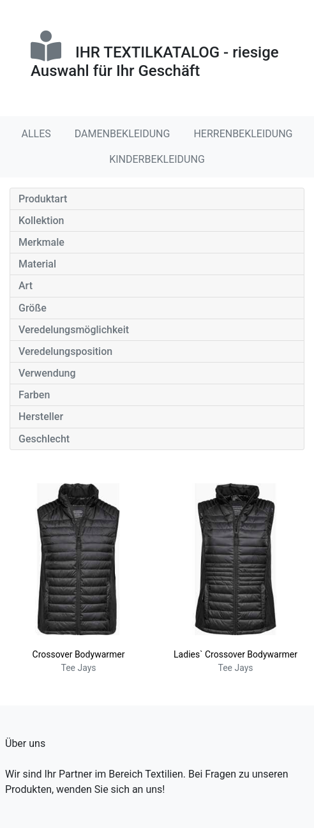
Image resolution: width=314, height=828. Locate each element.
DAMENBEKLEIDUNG (122, 134)
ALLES (36, 134)
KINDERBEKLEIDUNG (157, 159)
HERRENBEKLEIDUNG (242, 134)
